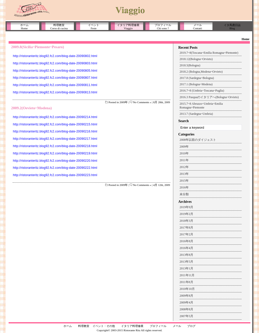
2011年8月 (186, 282)
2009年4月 (186, 302)
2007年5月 (186, 316)
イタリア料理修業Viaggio (128, 26)
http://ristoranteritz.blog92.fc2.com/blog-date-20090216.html (55, 131)
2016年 (184, 187)
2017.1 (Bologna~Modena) (196, 84)
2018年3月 (186, 221)
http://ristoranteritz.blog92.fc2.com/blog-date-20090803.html (55, 63)
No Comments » (142, 102)
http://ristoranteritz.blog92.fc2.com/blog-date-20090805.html (55, 70)
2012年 (184, 167)
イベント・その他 (104, 325)
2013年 (184, 174)
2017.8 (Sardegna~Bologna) (197, 78)
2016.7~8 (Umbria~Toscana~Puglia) (202, 90)
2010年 (184, 153)
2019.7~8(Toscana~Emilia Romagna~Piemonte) (209, 52)
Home (245, 39)
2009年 (123, 102)
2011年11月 (187, 275)
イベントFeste (93, 26)
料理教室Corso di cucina (59, 26)
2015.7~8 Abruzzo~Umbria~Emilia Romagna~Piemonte (201, 105)
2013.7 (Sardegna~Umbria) (196, 114)
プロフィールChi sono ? (163, 26)
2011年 (184, 160)
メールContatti (197, 26)
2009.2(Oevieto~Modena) (31, 108)
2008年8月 (186, 309)
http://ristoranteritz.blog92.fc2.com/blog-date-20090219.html (55, 153)
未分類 (184, 194)
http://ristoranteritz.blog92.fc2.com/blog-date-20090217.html (55, 139)
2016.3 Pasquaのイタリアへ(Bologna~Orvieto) (209, 97)
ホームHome (24, 26)
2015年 (184, 180)
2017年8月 (186, 227)
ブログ (191, 325)
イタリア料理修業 (132, 325)
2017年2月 (186, 234)
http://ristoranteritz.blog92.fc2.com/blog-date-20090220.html (55, 160)
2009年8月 (186, 295)
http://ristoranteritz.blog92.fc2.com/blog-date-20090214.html (55, 117)
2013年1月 (186, 268)
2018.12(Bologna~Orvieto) (196, 59)
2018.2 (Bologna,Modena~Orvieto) (201, 71)
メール (177, 325)
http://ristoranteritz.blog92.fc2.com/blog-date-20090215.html (55, 124)
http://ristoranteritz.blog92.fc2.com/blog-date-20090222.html (55, 168)
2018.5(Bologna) (190, 65)
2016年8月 (186, 241)
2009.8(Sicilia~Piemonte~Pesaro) (37, 47)
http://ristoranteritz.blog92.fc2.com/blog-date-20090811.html (55, 85)
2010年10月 (187, 289)
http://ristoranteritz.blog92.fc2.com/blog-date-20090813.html (55, 92)
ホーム (67, 325)
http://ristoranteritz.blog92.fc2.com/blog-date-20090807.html (55, 77)
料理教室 (83, 325)
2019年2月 (186, 214)
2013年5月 (186, 261)
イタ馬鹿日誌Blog (232, 26)
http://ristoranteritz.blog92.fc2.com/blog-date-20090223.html (55, 175)
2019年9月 (186, 207)
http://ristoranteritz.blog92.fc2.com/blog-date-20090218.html (55, 146)
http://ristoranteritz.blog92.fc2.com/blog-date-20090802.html (55, 56)
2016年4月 (186, 248)
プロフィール (158, 325)
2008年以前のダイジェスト (198, 140)
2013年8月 (186, 255)
